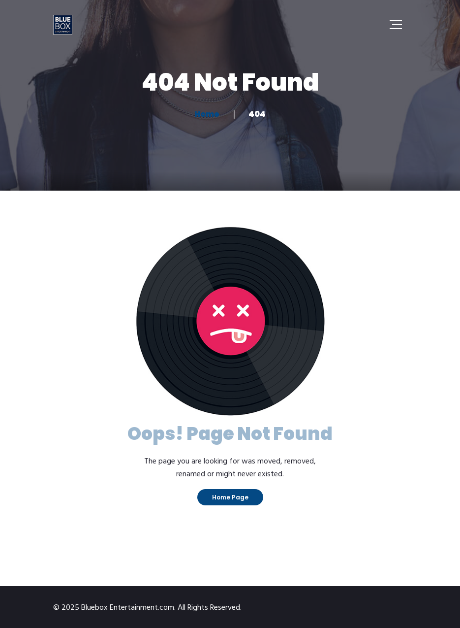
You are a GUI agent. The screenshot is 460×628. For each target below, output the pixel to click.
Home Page (230, 497)
